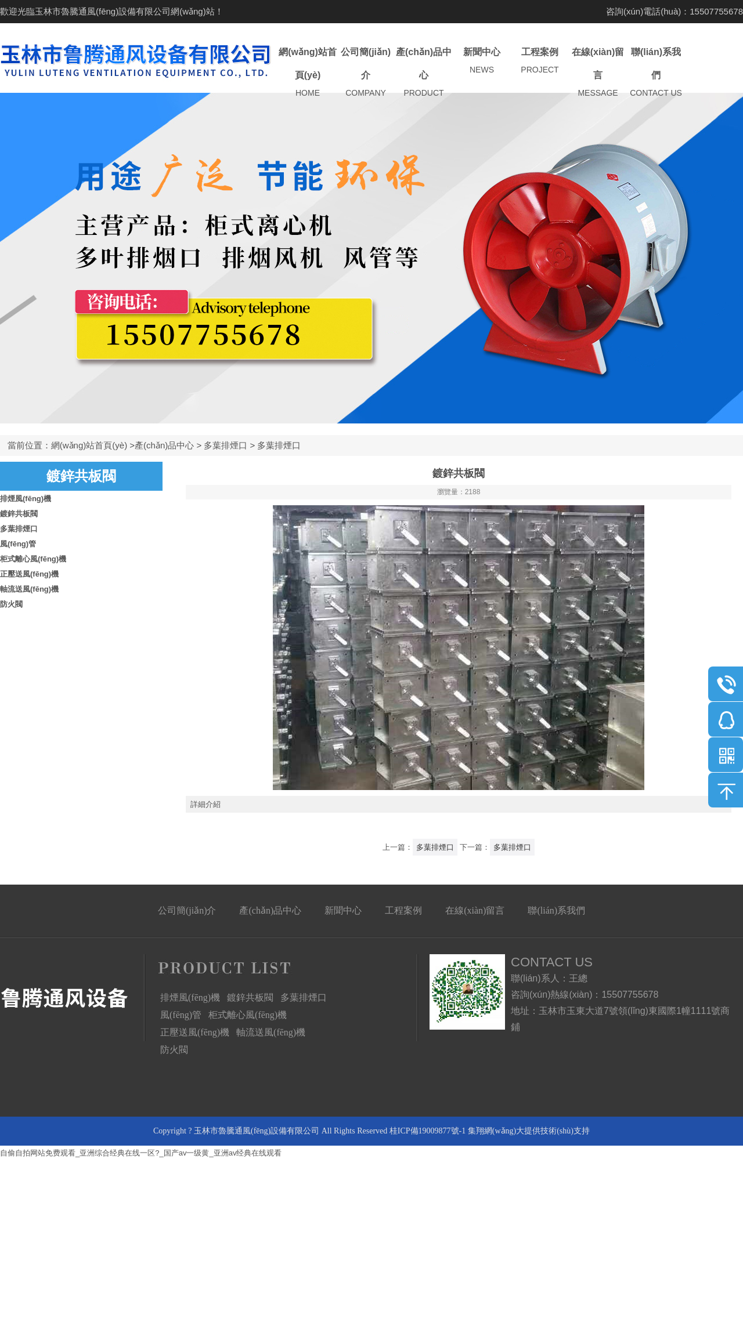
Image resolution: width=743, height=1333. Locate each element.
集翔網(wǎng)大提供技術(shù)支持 (529, 1130)
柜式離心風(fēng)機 (33, 559)
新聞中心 (482, 61)
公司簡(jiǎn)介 (366, 73)
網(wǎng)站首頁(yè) (308, 73)
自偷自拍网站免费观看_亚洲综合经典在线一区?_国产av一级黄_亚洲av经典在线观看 (141, 1153)
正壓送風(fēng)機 (29, 574)
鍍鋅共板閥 (19, 513)
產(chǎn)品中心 (424, 73)
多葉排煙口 (225, 445)
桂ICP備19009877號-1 (427, 1130)
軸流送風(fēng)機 (29, 589)
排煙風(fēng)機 (25, 498)
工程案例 (540, 61)
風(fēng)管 (18, 543)
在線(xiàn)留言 (598, 73)
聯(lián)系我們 (656, 73)
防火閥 (11, 604)
